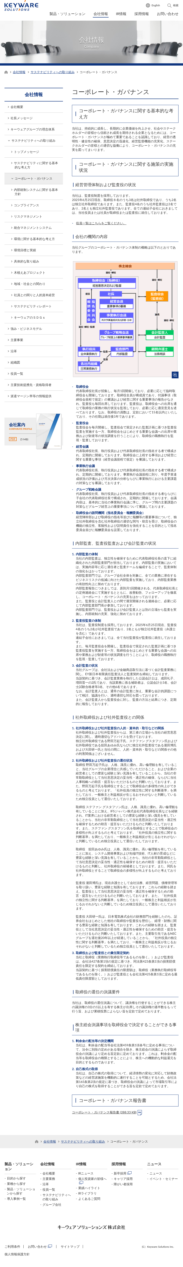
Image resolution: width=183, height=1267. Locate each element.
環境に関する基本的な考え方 (34, 240)
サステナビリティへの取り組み (53, 73)
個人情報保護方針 (17, 1255)
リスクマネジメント (28, 218)
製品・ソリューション (67, 13)
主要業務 (48, 1180)
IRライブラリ (87, 1194)
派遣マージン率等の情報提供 (31, 397)
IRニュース (86, 1174)
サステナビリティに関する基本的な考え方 (36, 166)
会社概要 (17, 108)
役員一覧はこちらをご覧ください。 (101, 224)
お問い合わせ (168, 13)
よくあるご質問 (89, 1200)
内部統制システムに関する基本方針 (36, 193)
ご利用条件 (12, 1248)
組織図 (15, 364)
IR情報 (121, 13)
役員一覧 (17, 375)
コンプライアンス (26, 206)
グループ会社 (51, 1206)
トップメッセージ (26, 153)
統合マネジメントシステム (33, 229)
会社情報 (101, 13)
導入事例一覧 (16, 1200)
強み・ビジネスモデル (26, 330)
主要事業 (17, 341)
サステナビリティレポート (33, 307)
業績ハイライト (89, 1189)
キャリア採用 (123, 1180)
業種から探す (16, 1185)
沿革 (14, 352)
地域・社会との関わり (29, 285)
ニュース (154, 1165)
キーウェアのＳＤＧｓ (29, 319)
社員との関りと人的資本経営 (34, 296)
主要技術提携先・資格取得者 (31, 386)
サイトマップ (70, 1248)
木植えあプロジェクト (29, 274)
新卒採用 (120, 1174)
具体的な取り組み (26, 262)
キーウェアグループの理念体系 (33, 130)
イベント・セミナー (164, 1180)
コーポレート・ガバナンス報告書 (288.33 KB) (104, 1113)
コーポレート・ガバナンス (33, 180)
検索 (176, 5)
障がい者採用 (123, 1185)
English (156, 5)
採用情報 (141, 13)
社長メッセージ (22, 119)
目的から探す (16, 1179)
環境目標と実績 (25, 251)
